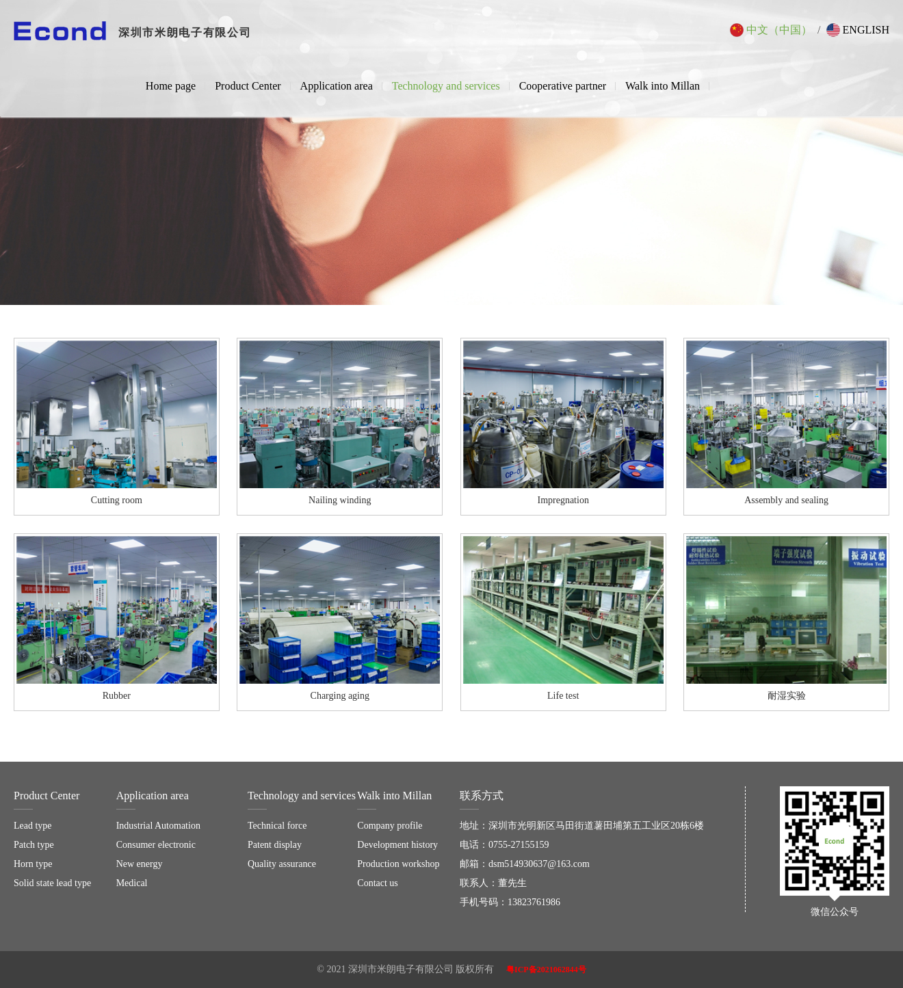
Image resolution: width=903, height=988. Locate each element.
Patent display (275, 845)
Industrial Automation (158, 825)
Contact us (377, 883)
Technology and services (446, 86)
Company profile (389, 825)
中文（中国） (771, 30)
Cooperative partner (563, 86)
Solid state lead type (52, 883)
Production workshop (398, 864)
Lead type (33, 825)
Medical (132, 883)
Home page (171, 86)
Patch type (34, 845)
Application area (336, 86)
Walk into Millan (662, 86)
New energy (139, 864)
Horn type (33, 864)
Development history (397, 845)
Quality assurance (282, 864)
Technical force (277, 825)
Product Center (247, 86)
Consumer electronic (156, 845)
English (857, 30)
